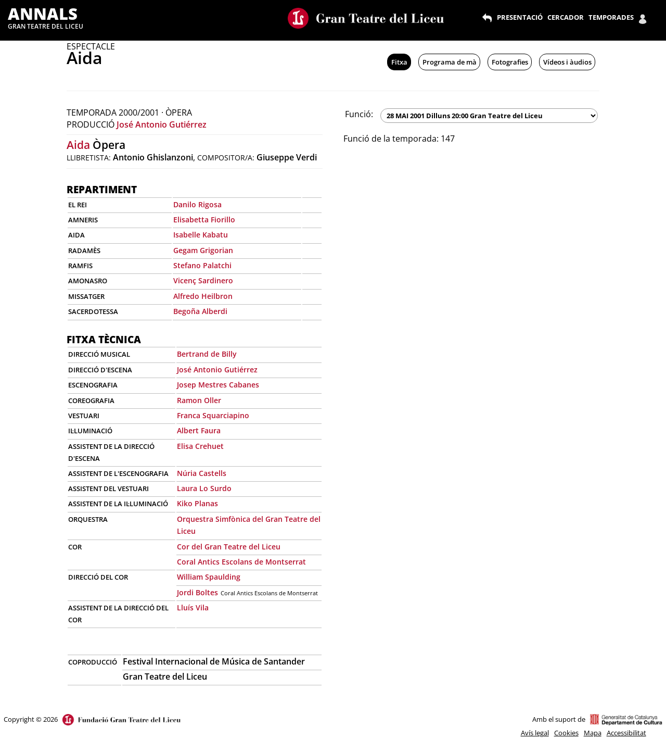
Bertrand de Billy (207, 354)
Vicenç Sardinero (203, 280)
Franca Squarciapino (213, 415)
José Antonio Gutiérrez (162, 124)
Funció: (359, 114)
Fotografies (510, 62)
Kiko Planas (197, 503)
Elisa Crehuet (200, 446)
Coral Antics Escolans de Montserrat (241, 562)
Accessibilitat (626, 732)
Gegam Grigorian (203, 250)
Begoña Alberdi (200, 311)
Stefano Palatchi (202, 265)
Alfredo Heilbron (203, 296)
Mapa (592, 732)
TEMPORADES (611, 17)
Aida (78, 144)
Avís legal (535, 732)
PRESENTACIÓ (520, 17)
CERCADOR (565, 17)
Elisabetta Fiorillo (204, 219)
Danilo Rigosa (197, 204)
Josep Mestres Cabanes (218, 385)
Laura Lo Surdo (204, 488)
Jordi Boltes (197, 592)
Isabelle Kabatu (200, 235)
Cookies (566, 732)
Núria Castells (201, 473)
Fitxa (399, 62)
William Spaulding (208, 577)
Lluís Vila (193, 607)
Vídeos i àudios (567, 62)
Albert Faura (199, 430)
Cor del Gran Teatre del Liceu (228, 547)
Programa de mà (449, 62)
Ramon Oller (199, 400)
